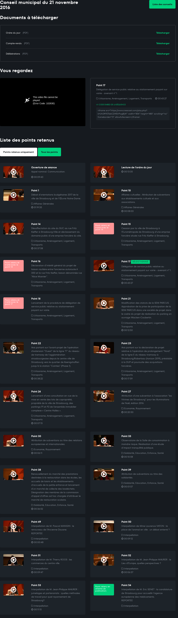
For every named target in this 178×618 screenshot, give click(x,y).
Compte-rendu (14, 43)
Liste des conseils (162, 4)
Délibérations (13, 53)
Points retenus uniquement (18, 152)
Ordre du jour (13, 32)
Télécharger (163, 32)
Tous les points (49, 152)
